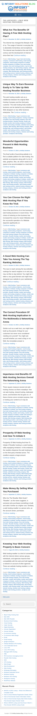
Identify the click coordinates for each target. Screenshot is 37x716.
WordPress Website (9, 680)
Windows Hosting (9, 674)
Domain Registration (10, 629)
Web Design (7, 664)
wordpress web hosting (9, 76)
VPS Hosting (7, 662)
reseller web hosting (24, 177)
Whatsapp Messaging (10, 670)
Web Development (9, 666)
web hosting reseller (25, 184)
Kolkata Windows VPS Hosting (12, 643)
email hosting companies (15, 118)
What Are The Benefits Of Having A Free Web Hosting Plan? (17, 33)
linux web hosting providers (16, 66)
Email (5, 637)
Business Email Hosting (10, 621)
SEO (5, 660)
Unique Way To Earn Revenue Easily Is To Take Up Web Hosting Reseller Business (18, 87)
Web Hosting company (23, 126)
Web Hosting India (14, 71)
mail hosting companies (26, 411)
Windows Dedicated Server (11, 672)
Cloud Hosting (8, 623)
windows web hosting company (12, 132)
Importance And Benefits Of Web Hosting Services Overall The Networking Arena (18, 377)
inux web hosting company (23, 409)
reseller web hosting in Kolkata (11, 125)
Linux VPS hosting (9, 650)
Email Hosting (8, 639)
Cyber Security (8, 625)
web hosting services (9, 73)
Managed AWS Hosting (10, 652)
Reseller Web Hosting (10, 658)
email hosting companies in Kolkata (20, 62)
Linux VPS (7, 647)
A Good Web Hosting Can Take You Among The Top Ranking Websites (16, 259)
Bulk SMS (7, 617)
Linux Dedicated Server (10, 645)
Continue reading (21, 55)
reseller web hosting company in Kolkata (19, 123)
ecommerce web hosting (16, 60)
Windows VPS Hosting (10, 676)
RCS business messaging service (13, 656)
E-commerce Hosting (10, 633)
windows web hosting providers (22, 75)
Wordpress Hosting (9, 678)
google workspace (9, 641)
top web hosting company (20, 68)
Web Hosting (11, 59)
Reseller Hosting (18, 121)
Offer (5, 654)
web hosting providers (26, 71)
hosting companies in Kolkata (11, 64)
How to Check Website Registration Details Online (18, 694)
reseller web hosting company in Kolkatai (14, 356)
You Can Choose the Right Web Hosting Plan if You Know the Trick (16, 200)
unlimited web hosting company (23, 181)
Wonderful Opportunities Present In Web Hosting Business (16, 144)
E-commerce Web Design (11, 635)
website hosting (20, 73)
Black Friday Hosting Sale (11, 615)
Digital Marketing (9, 627)
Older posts (5, 597)
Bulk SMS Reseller (9, 619)
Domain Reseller (8, 631)
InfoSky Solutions (26, 39)
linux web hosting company (17, 119)
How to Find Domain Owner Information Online (17, 696)
